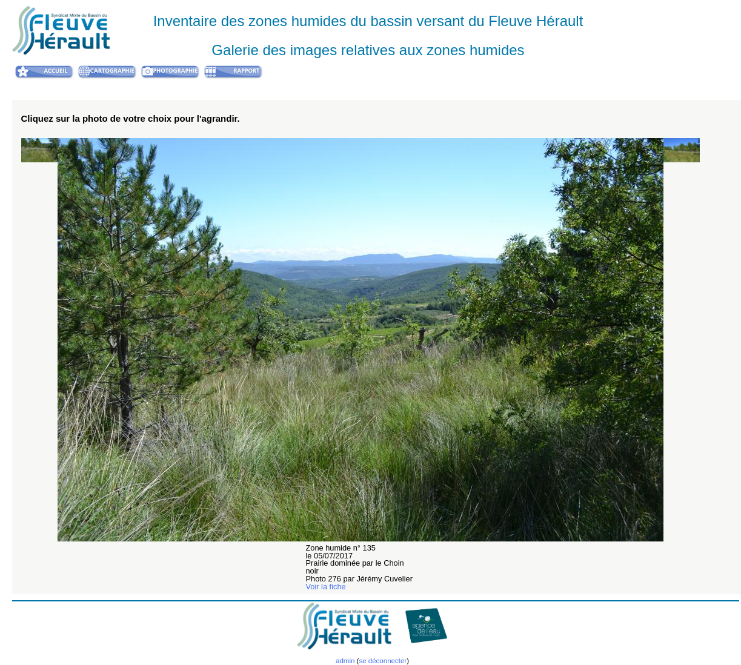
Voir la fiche (326, 586)
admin (345, 660)
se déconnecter (383, 660)
